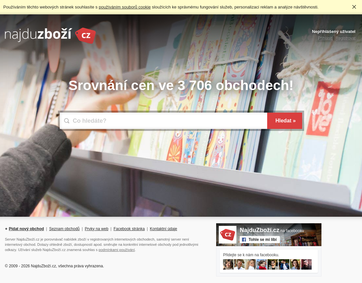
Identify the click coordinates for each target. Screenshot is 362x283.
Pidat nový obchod (26, 229)
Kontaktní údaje (163, 229)
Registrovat (345, 38)
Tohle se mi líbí (263, 239)
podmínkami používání (117, 250)
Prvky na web (96, 229)
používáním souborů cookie (125, 7)
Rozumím (354, 7)
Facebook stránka (129, 229)
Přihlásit (325, 38)
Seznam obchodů (64, 229)
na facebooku (272, 230)
